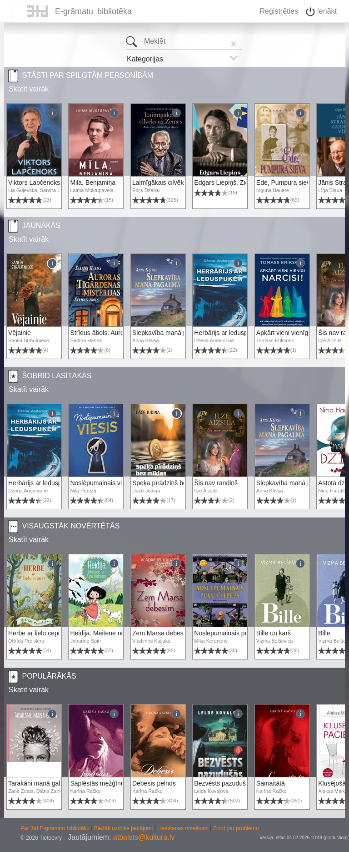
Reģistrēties (278, 11)
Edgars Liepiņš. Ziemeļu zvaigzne (241, 182)
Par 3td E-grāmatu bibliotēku (55, 828)
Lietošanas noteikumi (183, 828)
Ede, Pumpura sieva (285, 182)
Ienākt (321, 11)
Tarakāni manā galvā (37, 783)
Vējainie (19, 332)
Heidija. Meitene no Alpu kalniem (116, 633)
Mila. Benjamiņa (92, 182)
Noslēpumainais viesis (101, 483)
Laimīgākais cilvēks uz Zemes (174, 182)
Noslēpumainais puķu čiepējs (235, 633)
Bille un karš (273, 633)
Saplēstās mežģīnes (98, 783)
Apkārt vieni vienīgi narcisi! (294, 332)
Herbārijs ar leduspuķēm (228, 332)
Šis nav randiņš (216, 483)
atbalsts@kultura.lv (143, 837)
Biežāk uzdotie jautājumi (124, 828)
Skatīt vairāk (29, 89)
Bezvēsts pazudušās (223, 783)
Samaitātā (270, 783)
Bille (324, 633)
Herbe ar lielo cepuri (36, 633)
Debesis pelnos (154, 783)
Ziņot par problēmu (236, 828)
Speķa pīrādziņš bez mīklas (171, 483)
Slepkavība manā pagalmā (170, 332)
